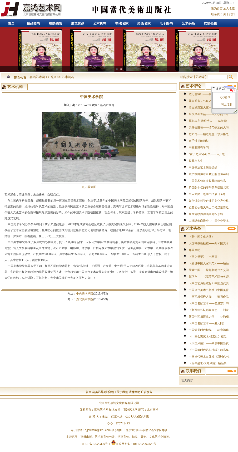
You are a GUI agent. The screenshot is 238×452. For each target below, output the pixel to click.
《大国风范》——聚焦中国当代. (209, 343)
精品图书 (33, 23)
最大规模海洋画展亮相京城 (206, 214)
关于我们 (229, 14)
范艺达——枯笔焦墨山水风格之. (209, 134)
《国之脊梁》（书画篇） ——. (208, 256)
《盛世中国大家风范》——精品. (209, 263)
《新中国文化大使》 (201, 236)
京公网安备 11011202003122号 (133, 444)
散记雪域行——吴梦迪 (203, 94)
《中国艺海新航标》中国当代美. (209, 283)
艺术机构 (99, 23)
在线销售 (55, 23)
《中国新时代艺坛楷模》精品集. (209, 350)
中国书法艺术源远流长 (203, 167)
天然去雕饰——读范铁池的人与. (209, 127)
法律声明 (134, 392)
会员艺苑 (98, 392)
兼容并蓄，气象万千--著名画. (207, 101)
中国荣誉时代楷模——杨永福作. (209, 330)
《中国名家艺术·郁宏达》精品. (208, 336)
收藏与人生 (196, 160)
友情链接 (210, 23)
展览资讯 (77, 23)
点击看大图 (89, 185)
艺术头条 (188, 23)
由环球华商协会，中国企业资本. (209, 220)
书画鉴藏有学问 (199, 147)
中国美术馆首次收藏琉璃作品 (207, 180)
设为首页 (217, 8)
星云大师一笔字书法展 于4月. (207, 194)
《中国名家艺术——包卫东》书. (209, 303)
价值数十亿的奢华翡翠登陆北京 (209, 187)
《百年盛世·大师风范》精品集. (208, 363)
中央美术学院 (84, 293)
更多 (231, 228)
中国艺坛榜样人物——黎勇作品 (209, 296)
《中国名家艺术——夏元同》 (207, 323)
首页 (11, 23)
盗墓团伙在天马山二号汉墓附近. (209, 207)
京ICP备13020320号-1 (96, 444)
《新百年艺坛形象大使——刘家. (209, 310)
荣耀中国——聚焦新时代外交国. (209, 270)
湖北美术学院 (84, 299)
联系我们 (217, 14)
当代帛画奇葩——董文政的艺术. (209, 114)
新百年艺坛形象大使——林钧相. (209, 316)
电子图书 (166, 23)
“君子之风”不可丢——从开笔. (207, 154)
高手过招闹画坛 (199, 140)
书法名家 (122, 23)
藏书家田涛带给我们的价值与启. (209, 174)
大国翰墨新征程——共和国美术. (209, 243)
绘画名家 (144, 23)
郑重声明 (194, 250)
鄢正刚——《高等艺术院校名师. (209, 276)
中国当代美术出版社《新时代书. (209, 356)
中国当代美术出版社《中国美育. (209, 290)
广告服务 (146, 392)
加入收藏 (229, 8)
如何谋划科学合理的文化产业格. (209, 200)
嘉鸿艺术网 (31, 9)
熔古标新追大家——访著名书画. (209, 107)
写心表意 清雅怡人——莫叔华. (208, 121)
